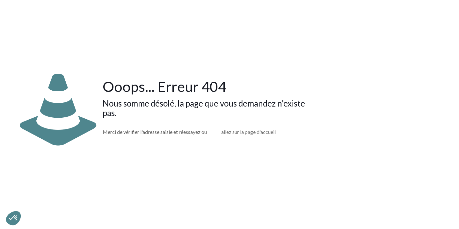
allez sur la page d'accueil (248, 132)
